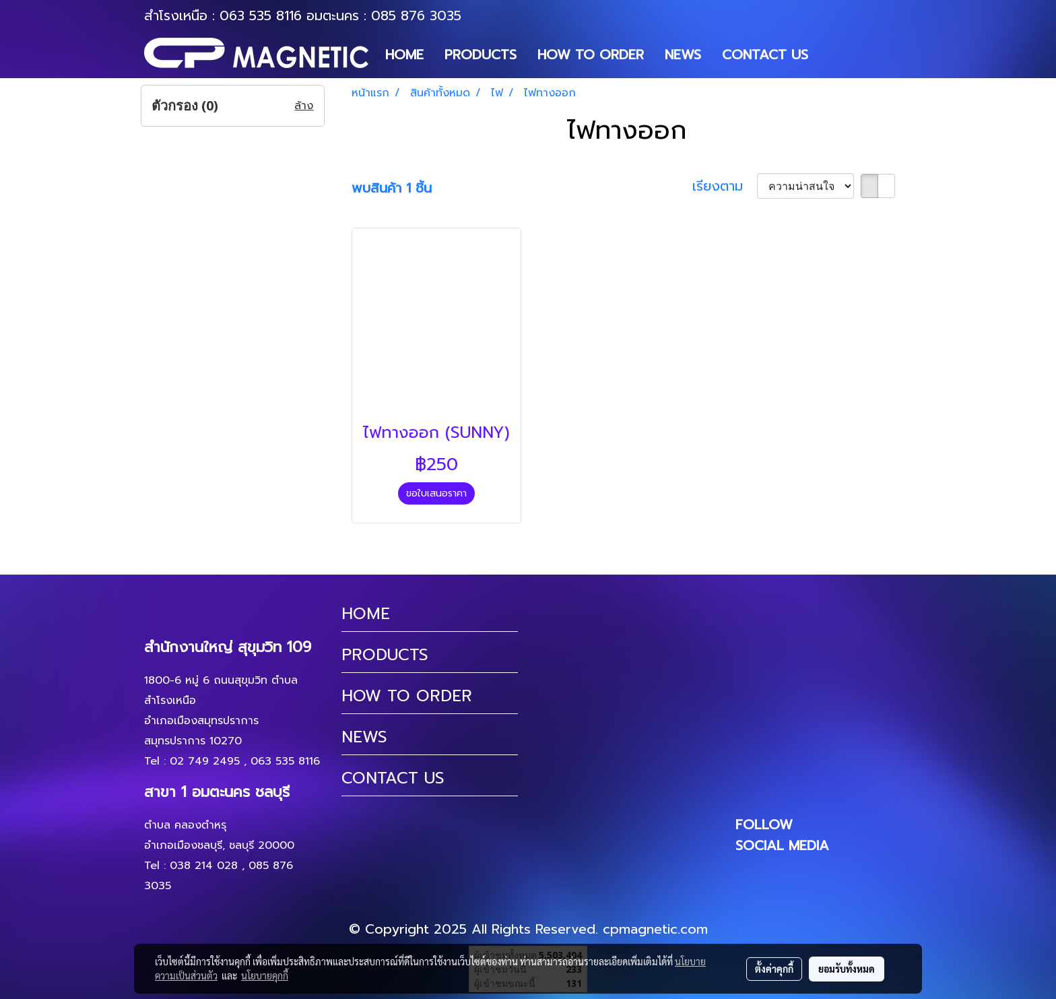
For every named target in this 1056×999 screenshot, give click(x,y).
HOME (404, 54)
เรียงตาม (724, 186)
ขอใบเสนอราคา (436, 493)
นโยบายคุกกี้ (264, 975)
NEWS (683, 54)
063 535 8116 (261, 15)
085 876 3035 (416, 15)
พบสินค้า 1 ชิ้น (392, 188)
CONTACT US (765, 54)
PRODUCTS (480, 54)
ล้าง (303, 106)
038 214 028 (204, 866)
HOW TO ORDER (590, 54)
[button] (830, 54)
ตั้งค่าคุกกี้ (774, 969)
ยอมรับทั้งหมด (846, 969)
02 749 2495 (205, 761)
